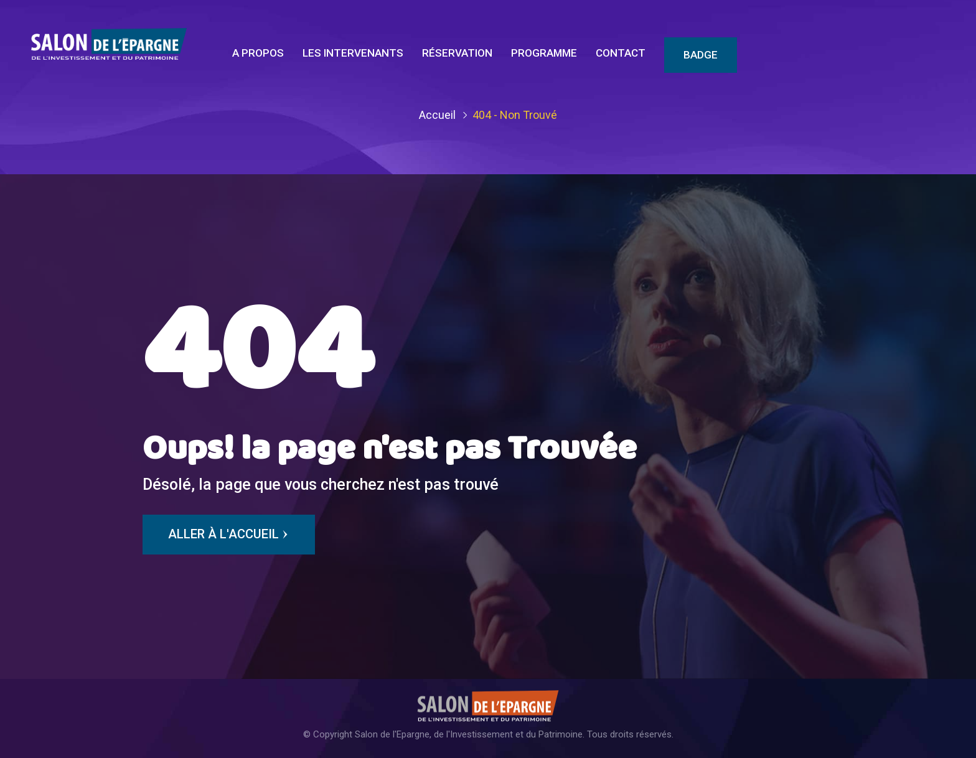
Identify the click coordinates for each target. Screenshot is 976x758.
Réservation (457, 53)
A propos (258, 53)
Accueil (437, 114)
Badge (700, 55)
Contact (620, 53)
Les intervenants (353, 53)
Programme (544, 53)
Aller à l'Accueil (228, 534)
